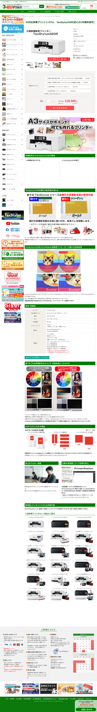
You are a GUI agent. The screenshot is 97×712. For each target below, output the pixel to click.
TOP (22, 11)
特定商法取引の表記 (63, 698)
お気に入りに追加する (81, 55)
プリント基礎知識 (45, 11)
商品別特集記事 (27, 698)
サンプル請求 (73, 698)
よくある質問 (19, 698)
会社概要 (12, 698)
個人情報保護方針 (63, 651)
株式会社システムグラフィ (57, 659)
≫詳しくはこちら (31, 649)
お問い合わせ (72, 11)
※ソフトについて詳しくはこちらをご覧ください (75, 497)
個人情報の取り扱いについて (49, 698)
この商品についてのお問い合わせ (84, 58)
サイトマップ (88, 698)
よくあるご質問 (59, 11)
